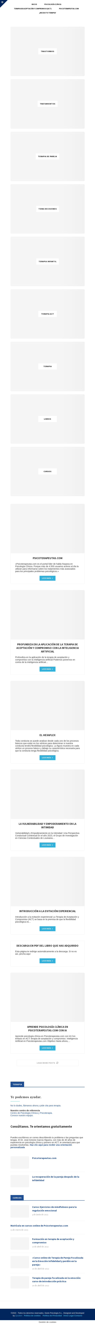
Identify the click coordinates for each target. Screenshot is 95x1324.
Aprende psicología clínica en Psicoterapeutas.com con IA (47, 1028)
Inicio (34, 4)
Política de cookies (32, 1316)
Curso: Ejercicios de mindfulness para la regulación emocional (54, 1208)
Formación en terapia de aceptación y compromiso (53, 1240)
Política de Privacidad (52, 1316)
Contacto (78, 1316)
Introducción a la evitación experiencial (47, 911)
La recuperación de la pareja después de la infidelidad (55, 1178)
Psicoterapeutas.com (69, 9)
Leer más (47, 578)
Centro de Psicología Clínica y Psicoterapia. (32, 1113)
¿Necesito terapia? (47, 13)
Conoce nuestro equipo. (22, 1115)
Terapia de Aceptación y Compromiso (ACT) (32, 9)
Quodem (18, 1316)
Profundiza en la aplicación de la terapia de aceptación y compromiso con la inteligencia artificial (47, 648)
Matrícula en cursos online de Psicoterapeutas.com (39, 1225)
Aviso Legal (68, 1316)
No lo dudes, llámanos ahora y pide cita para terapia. (36, 1105)
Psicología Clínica (52, 4)
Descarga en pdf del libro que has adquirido (47, 945)
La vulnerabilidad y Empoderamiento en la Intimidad (47, 825)
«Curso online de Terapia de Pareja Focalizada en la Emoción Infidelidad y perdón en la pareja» (57, 1261)
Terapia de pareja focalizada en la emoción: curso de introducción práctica (56, 1279)
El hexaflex (47, 735)
